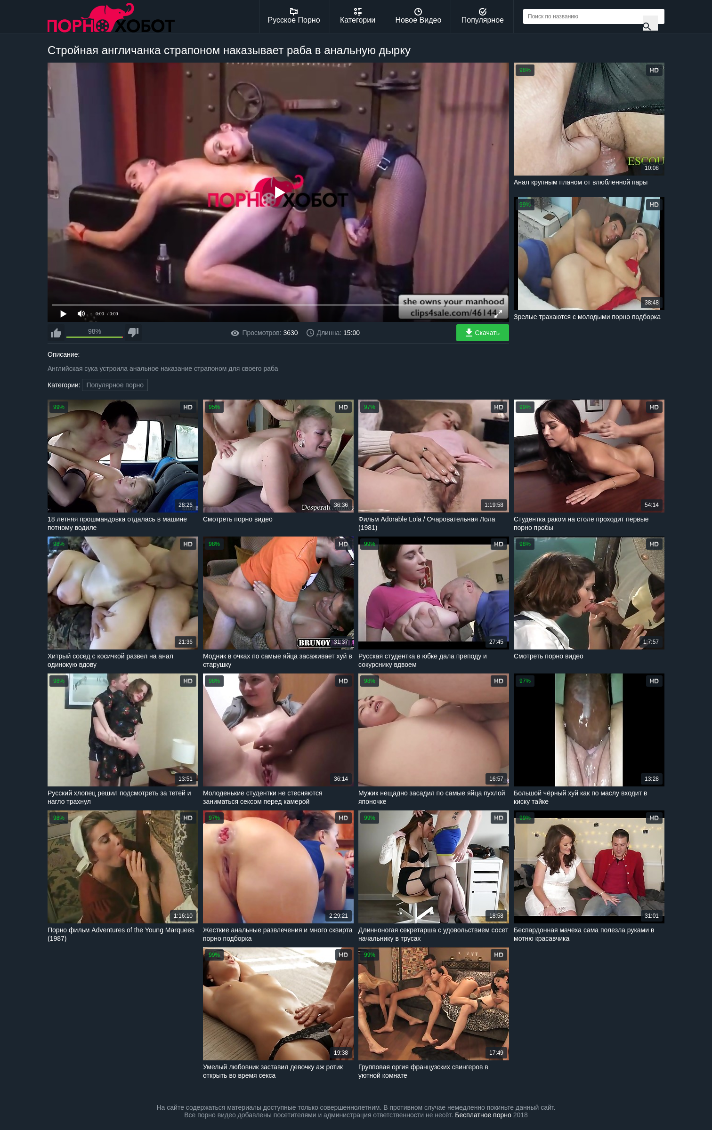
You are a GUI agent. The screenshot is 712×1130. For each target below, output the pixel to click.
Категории (357, 16)
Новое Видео (419, 16)
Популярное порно (115, 385)
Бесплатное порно (483, 1115)
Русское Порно (294, 16)
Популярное (482, 16)
